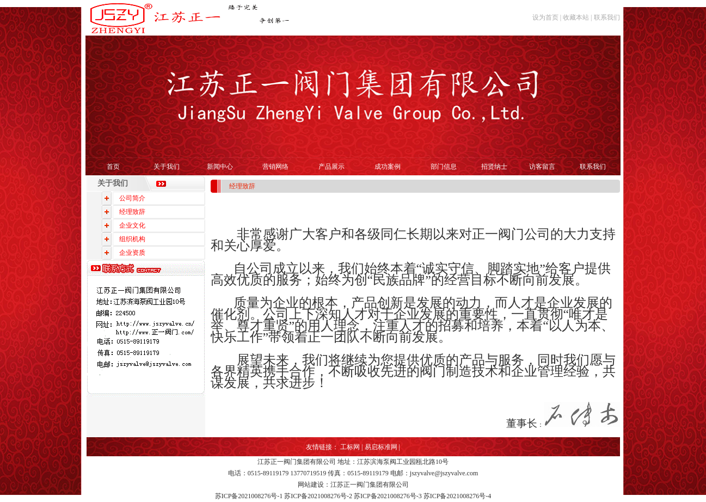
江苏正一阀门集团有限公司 (296, 462)
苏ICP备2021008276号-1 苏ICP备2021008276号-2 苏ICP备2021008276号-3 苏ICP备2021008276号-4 (353, 496)
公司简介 (132, 198)
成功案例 (388, 166)
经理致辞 (132, 212)
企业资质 (132, 252)
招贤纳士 (494, 166)
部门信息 (444, 166)
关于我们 (167, 166)
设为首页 (545, 17)
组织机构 (132, 239)
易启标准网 (381, 447)
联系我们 (607, 17)
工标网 (350, 447)
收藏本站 (576, 17)
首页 (113, 166)
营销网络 (275, 166)
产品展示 (331, 166)
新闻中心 (220, 166)
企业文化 (132, 225)
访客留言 (542, 166)
